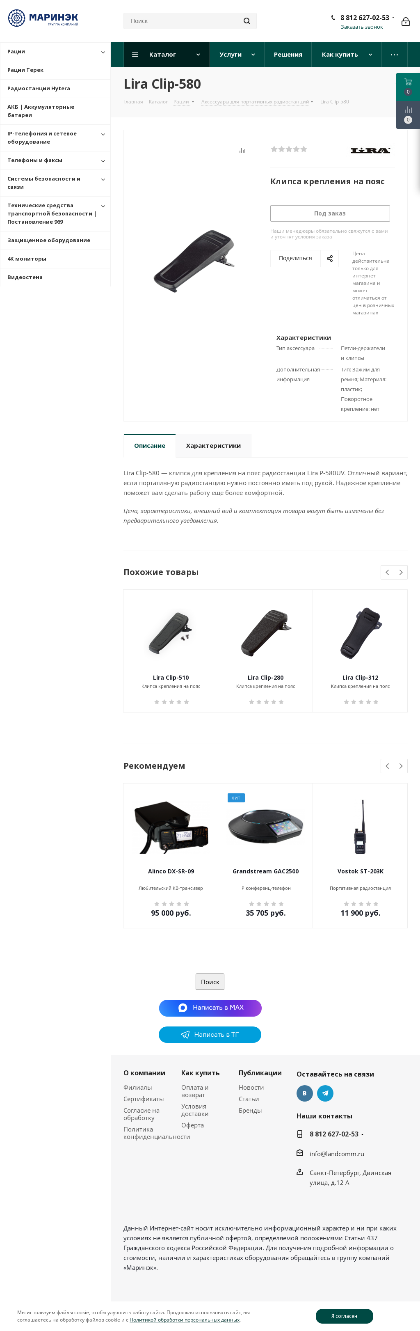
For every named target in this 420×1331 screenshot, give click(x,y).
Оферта (192, 1125)
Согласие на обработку (141, 1114)
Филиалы (137, 1087)
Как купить (200, 1072)
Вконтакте (305, 1093)
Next (401, 573)
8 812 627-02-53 (364, 17)
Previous (388, 573)
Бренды (250, 1110)
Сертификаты (143, 1099)
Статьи (249, 1099)
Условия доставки (195, 1110)
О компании (144, 1072)
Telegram (325, 1093)
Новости (251, 1087)
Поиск (210, 982)
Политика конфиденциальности (156, 1133)
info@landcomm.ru (337, 1154)
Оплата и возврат (195, 1091)
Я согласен (344, 1316)
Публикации (260, 1072)
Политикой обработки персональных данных (185, 1319)
